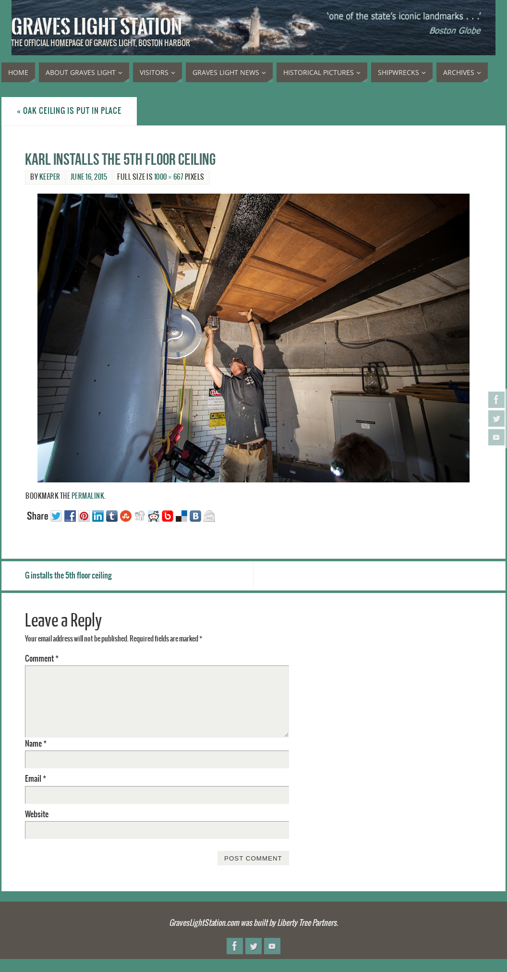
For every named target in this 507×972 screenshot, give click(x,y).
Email (35, 779)
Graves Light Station (96, 27)
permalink (88, 496)
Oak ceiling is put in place (69, 111)
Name (36, 743)
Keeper (49, 177)
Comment (42, 658)
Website (36, 814)
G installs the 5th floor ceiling (68, 575)
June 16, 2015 (89, 177)
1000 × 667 (169, 177)
